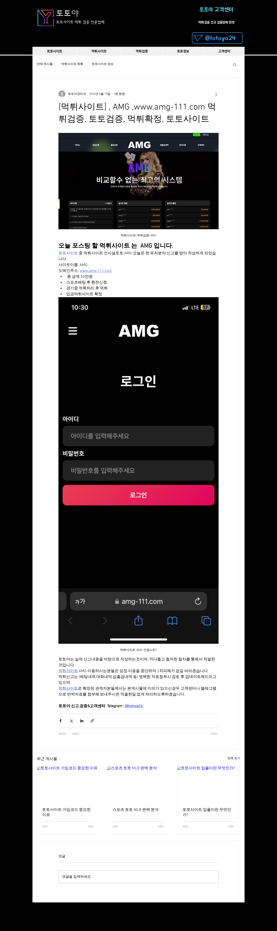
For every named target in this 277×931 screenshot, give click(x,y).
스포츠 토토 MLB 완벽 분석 (136, 810)
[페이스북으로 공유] (60, 721)
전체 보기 (233, 758)
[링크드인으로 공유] (82, 721)
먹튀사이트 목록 (72, 64)
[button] (235, 64)
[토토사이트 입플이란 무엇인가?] (208, 784)
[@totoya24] (217, 38)
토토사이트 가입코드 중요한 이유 (66, 812)
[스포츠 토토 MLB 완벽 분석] (138, 784)
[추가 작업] (216, 94)
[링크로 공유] (92, 721)
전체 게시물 (45, 64)
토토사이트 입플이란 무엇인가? (207, 812)
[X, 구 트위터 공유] (71, 721)
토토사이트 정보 (103, 64)
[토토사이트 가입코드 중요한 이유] (68, 784)
